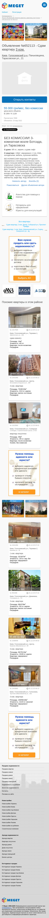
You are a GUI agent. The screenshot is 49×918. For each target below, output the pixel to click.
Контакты (5, 791)
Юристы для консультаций (29, 210)
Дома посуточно (7, 848)
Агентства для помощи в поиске (28, 195)
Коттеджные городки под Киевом (13, 873)
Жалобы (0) (34, 181)
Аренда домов (6, 844)
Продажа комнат (7, 772)
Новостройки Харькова (9, 819)
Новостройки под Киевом (10, 810)
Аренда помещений (8, 854)
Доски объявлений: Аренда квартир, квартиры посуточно (21, 18)
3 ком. (20, 49)
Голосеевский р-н (17, 55)
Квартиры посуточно (9, 841)
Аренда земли (6, 851)
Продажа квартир (8, 769)
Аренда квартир (7, 838)
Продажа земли (7, 778)
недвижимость (17, 126)
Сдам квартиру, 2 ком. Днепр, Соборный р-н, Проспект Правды (26, 225)
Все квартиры (24, 222)
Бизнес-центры (7, 857)
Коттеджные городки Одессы (11, 879)
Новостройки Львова (9, 822)
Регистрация (16, 12)
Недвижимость (7, 16)
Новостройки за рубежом (10, 825)
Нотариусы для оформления (23, 206)
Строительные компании (10, 829)
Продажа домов (7, 775)
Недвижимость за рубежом (11, 784)
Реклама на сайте (8, 794)
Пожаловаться (13, 185)
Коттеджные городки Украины (12, 866)
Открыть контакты (25, 99)
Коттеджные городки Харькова (12, 882)
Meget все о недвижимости (24, 900)
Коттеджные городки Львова (11, 885)
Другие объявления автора (32, 185)
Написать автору (19, 181)
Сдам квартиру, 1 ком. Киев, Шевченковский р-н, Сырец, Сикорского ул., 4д (22, 230)
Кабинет (5, 12)
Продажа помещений (9, 781)
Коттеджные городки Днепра (11, 876)
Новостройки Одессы (9, 816)
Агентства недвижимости (10, 788)
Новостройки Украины (9, 803)
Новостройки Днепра (9, 813)
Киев (4, 55)
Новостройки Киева (8, 807)
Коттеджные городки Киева (11, 870)
